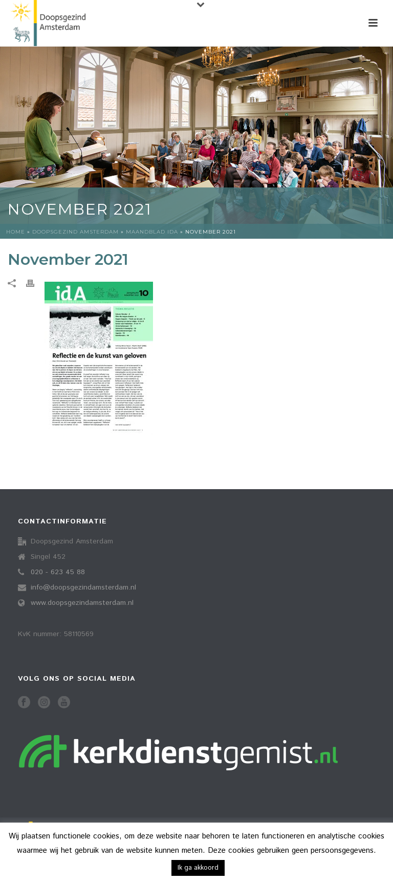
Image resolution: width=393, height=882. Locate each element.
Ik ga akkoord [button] (198, 868)
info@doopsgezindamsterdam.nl (83, 587)
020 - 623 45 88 (58, 572)
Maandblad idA (152, 231)
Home (15, 231)
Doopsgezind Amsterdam (75, 231)
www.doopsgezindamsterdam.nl (82, 602)
